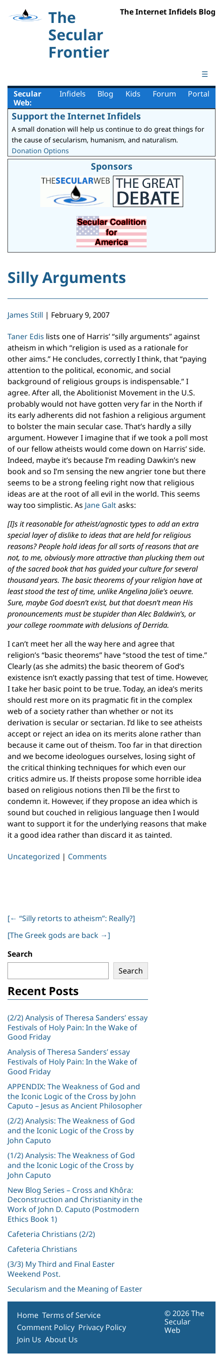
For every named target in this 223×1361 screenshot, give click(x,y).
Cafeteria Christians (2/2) (51, 1234)
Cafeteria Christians (42, 1249)
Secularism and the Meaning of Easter (74, 1289)
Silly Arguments (66, 277)
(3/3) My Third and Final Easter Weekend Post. (61, 1269)
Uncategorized (33, 856)
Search (20, 954)
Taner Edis (25, 336)
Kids (133, 94)
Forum (164, 94)
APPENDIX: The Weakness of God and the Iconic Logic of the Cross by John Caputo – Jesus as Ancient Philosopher (74, 1096)
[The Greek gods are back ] (58, 935)
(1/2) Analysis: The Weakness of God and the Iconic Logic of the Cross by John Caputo (71, 1165)
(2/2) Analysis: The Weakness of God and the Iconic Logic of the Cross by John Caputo (71, 1130)
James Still (25, 315)
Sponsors (112, 166)
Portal (198, 94)
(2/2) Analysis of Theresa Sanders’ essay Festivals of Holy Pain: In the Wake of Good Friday (77, 1027)
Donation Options (40, 150)
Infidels (72, 94)
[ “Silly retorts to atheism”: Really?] (71, 918)
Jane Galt (100, 505)
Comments (87, 856)
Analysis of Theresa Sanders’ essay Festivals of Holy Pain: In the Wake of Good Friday (72, 1062)
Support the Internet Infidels (76, 116)
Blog (105, 94)
